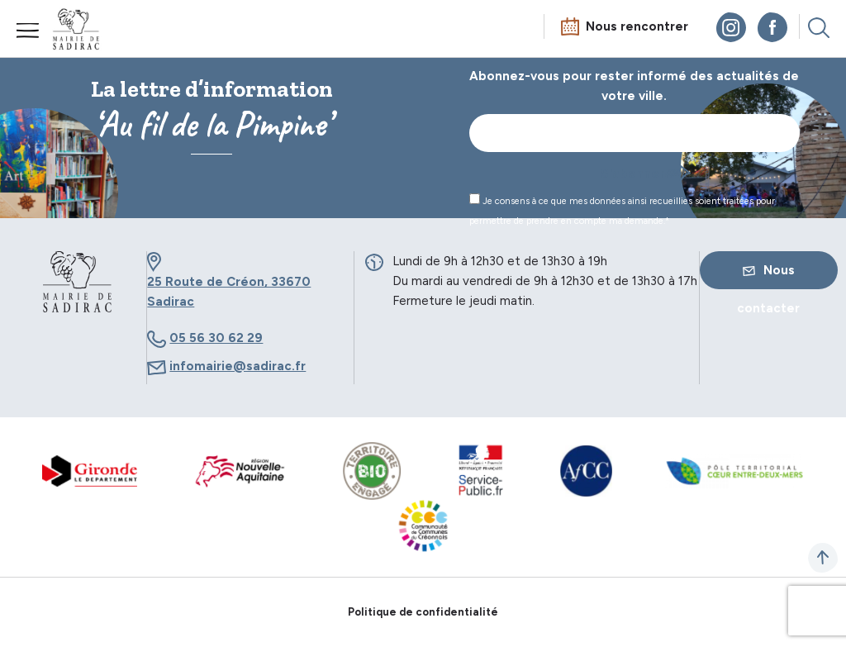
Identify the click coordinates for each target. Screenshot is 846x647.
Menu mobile (28, 30)
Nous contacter (768, 276)
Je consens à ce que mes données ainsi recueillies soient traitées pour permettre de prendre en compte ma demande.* (622, 209)
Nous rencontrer (637, 26)
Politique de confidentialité (423, 612)
